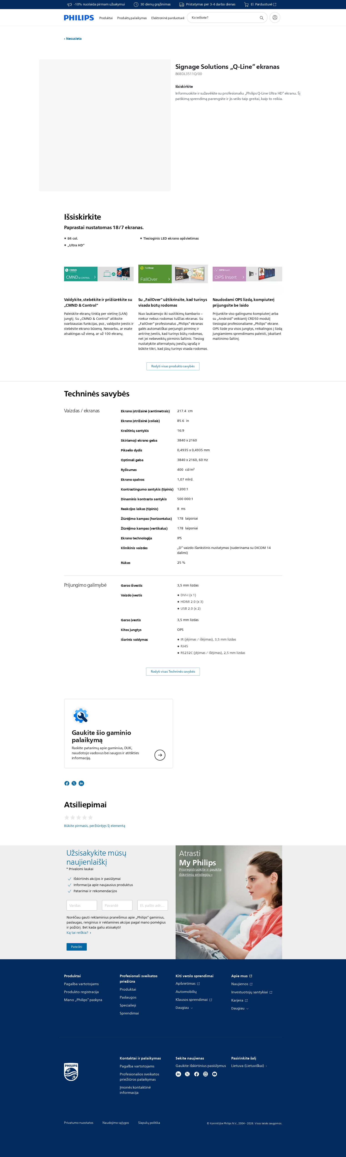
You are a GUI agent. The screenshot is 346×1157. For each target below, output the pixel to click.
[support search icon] (261, 17)
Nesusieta (74, 39)
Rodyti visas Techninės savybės (173, 671)
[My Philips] (274, 17)
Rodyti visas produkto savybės (173, 366)
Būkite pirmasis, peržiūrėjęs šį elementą (94, 826)
